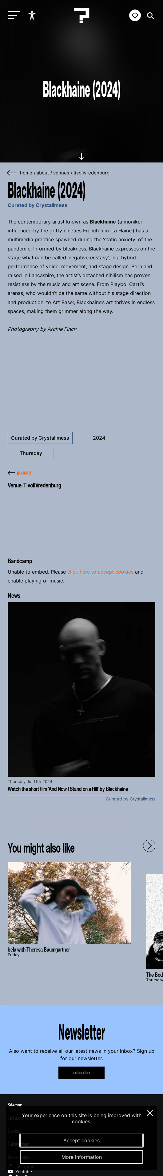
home (26, 173)
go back (20, 472)
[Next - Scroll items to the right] (149, 846)
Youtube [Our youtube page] (20, 1171)
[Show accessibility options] (33, 15)
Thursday (31, 453)
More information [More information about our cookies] (82, 1157)
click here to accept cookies (100, 572)
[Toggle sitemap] (81, 1105)
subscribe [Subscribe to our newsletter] (82, 1072)
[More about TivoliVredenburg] (81, 521)
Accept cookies (81, 1140)
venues (61, 173)
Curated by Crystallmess (40, 438)
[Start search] (148, 15)
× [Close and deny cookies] (150, 1112)
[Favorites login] (135, 15)
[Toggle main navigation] (12, 15)
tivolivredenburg (91, 173)
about (43, 173)
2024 (99, 438)
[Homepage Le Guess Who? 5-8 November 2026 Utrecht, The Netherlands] (81, 15)
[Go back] (12, 173)
